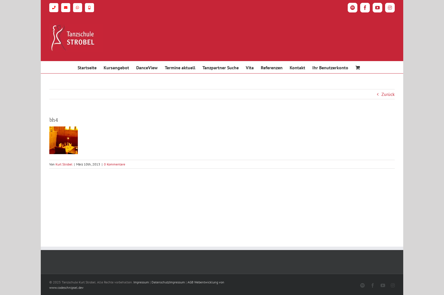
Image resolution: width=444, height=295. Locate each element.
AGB (190, 282)
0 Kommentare (114, 164)
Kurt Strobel (64, 164)
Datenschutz (160, 282)
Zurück (388, 94)
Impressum (141, 282)
